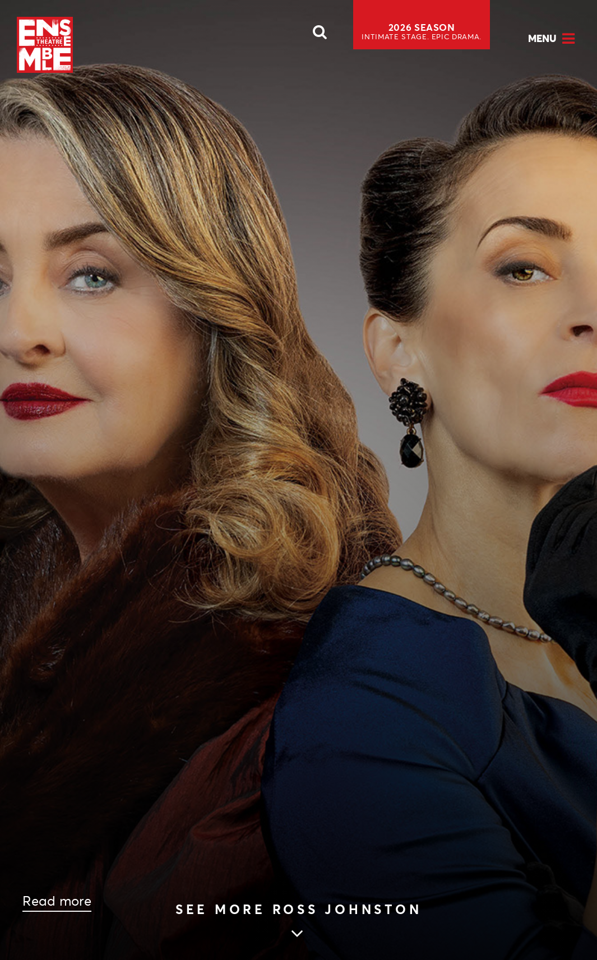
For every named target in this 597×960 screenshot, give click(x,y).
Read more (56, 901)
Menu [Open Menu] (542, 38)
